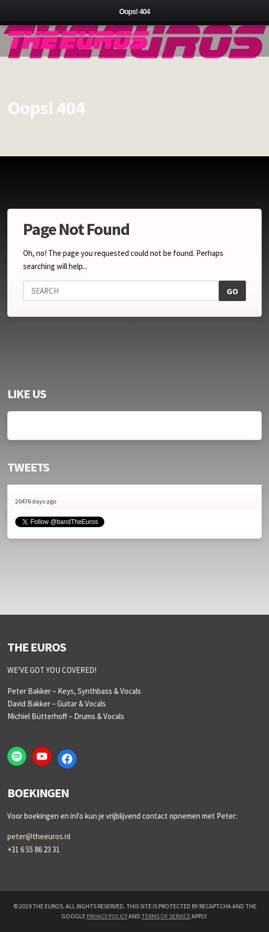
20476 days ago (35, 501)
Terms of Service (166, 916)
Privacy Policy (107, 916)
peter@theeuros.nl (38, 836)
